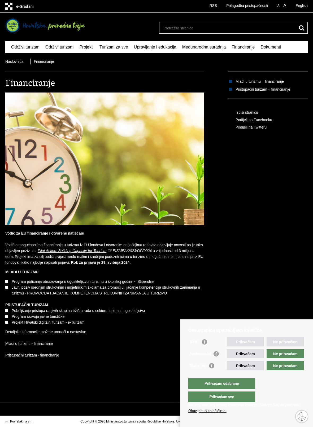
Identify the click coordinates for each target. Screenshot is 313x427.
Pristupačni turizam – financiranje (263, 89)
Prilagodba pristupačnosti (247, 5)
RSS (213, 5)
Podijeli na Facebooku (250, 120)
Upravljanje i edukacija (155, 47)
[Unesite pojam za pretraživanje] (228, 28)
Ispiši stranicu (243, 112)
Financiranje (243, 47)
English (301, 5)
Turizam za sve (113, 47)
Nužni (194, 352)
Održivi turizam (25, 47)
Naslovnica (14, 61)
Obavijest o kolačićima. (207, 411)
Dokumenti (270, 47)
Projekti (86, 47)
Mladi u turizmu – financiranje (260, 81)
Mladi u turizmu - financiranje (29, 343)
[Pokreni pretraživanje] (301, 28)
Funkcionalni (200, 364)
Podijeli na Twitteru (247, 127)
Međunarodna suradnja (204, 47)
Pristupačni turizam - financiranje (32, 355)
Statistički (198, 376)
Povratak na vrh (21, 421)
